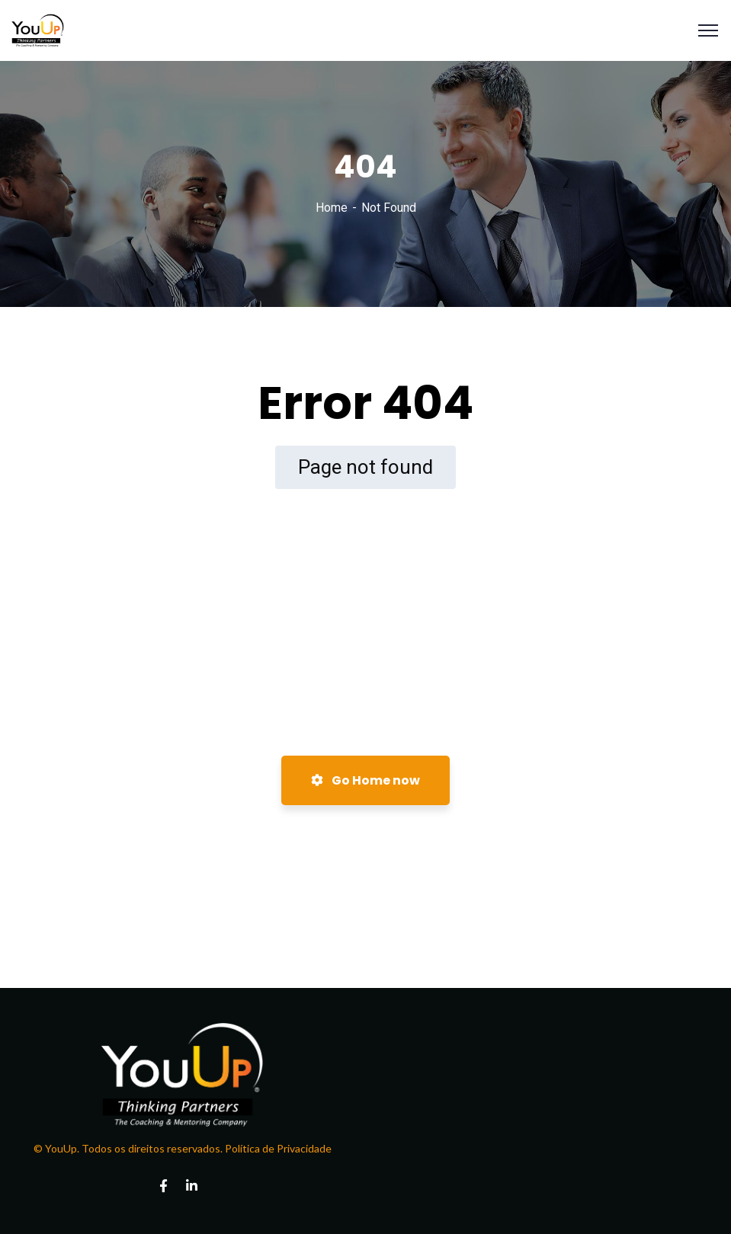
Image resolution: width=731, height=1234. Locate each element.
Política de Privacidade (277, 1148)
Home (332, 207)
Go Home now (365, 780)
